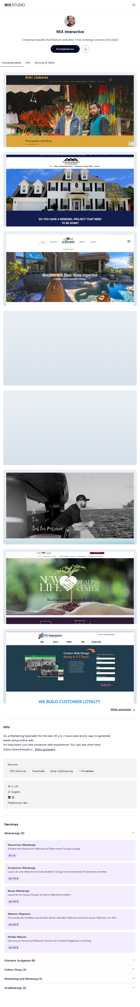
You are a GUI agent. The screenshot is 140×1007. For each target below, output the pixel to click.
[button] (70, 109)
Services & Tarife (44, 62)
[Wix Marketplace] (14, 5)
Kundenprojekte (11, 62)
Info (28, 62)
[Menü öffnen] (134, 5)
